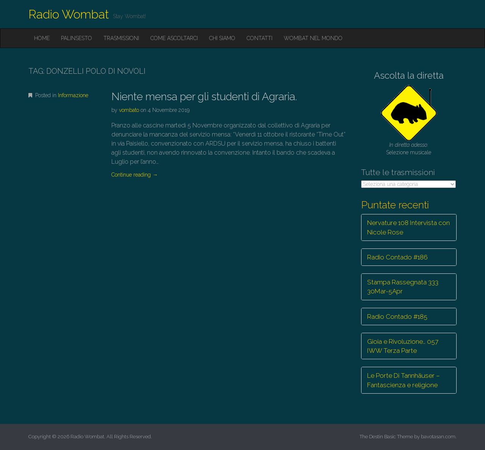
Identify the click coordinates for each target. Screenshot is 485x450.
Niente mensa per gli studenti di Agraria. (204, 96)
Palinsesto (76, 38)
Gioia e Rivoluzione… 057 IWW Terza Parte (402, 346)
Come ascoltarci (174, 38)
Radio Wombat (68, 14)
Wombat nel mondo (313, 38)
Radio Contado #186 (397, 257)
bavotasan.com (438, 436)
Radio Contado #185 (397, 316)
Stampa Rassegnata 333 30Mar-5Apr (402, 286)
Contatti (259, 38)
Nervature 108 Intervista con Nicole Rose (408, 227)
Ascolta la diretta (409, 75)
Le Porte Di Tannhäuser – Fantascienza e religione (403, 380)
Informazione (73, 95)
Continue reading (134, 175)
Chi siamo (222, 38)
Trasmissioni (121, 38)
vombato (129, 110)
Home (42, 38)
